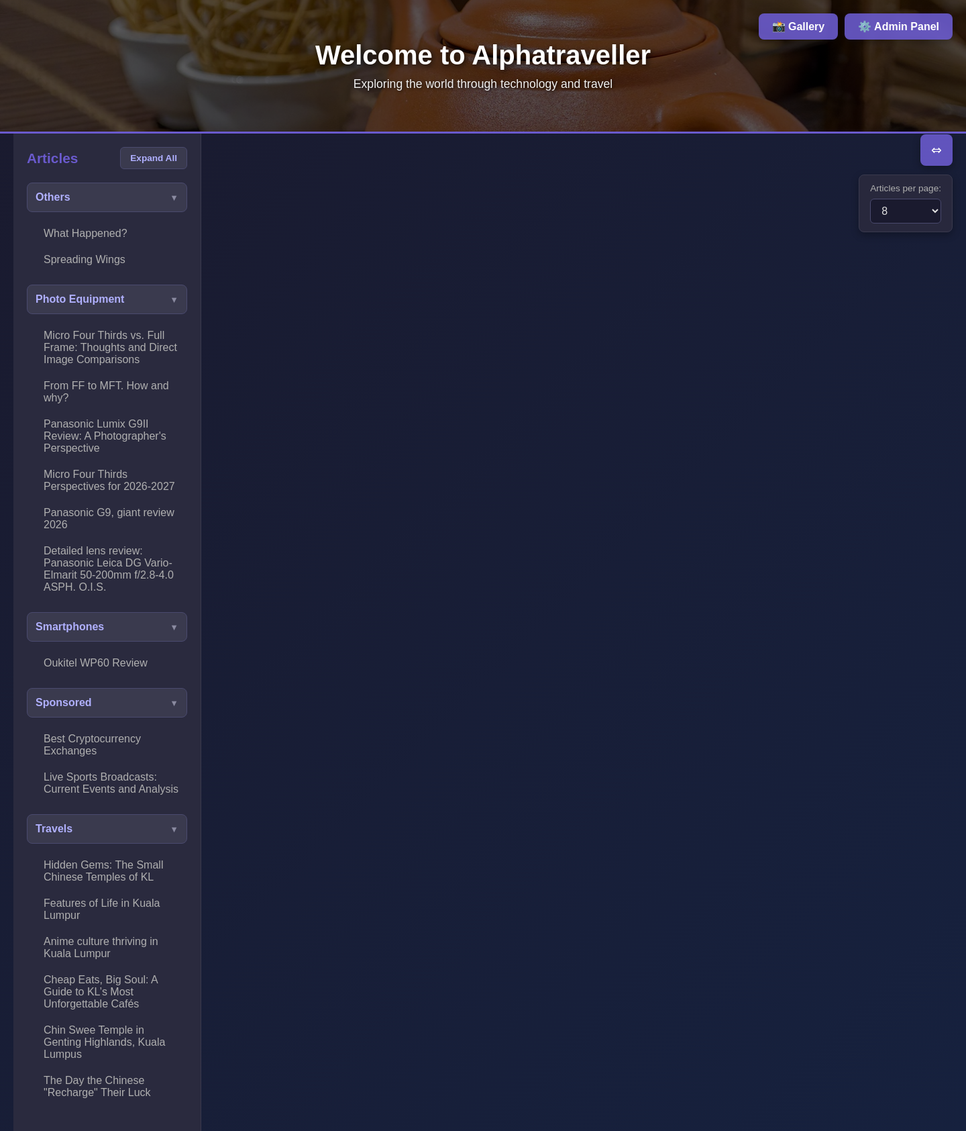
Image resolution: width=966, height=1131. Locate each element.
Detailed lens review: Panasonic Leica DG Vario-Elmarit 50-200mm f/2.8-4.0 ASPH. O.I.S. (109, 569)
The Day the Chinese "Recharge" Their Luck (97, 1086)
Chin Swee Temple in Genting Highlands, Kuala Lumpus (104, 1042)
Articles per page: (905, 188)
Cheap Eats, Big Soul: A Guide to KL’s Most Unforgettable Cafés (101, 992)
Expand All (153, 158)
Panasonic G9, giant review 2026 (109, 518)
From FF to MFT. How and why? (106, 391)
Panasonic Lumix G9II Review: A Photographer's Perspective (105, 436)
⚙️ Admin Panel (898, 26)
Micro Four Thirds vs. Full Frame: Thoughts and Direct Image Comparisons (110, 347)
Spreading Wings (84, 259)
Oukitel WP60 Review (96, 663)
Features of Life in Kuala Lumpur (102, 909)
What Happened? (85, 233)
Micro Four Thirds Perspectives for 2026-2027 (109, 480)
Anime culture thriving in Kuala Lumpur (101, 947)
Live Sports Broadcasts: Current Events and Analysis (111, 783)
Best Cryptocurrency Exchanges (92, 744)
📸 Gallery (798, 26)
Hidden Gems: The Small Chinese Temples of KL (103, 871)
